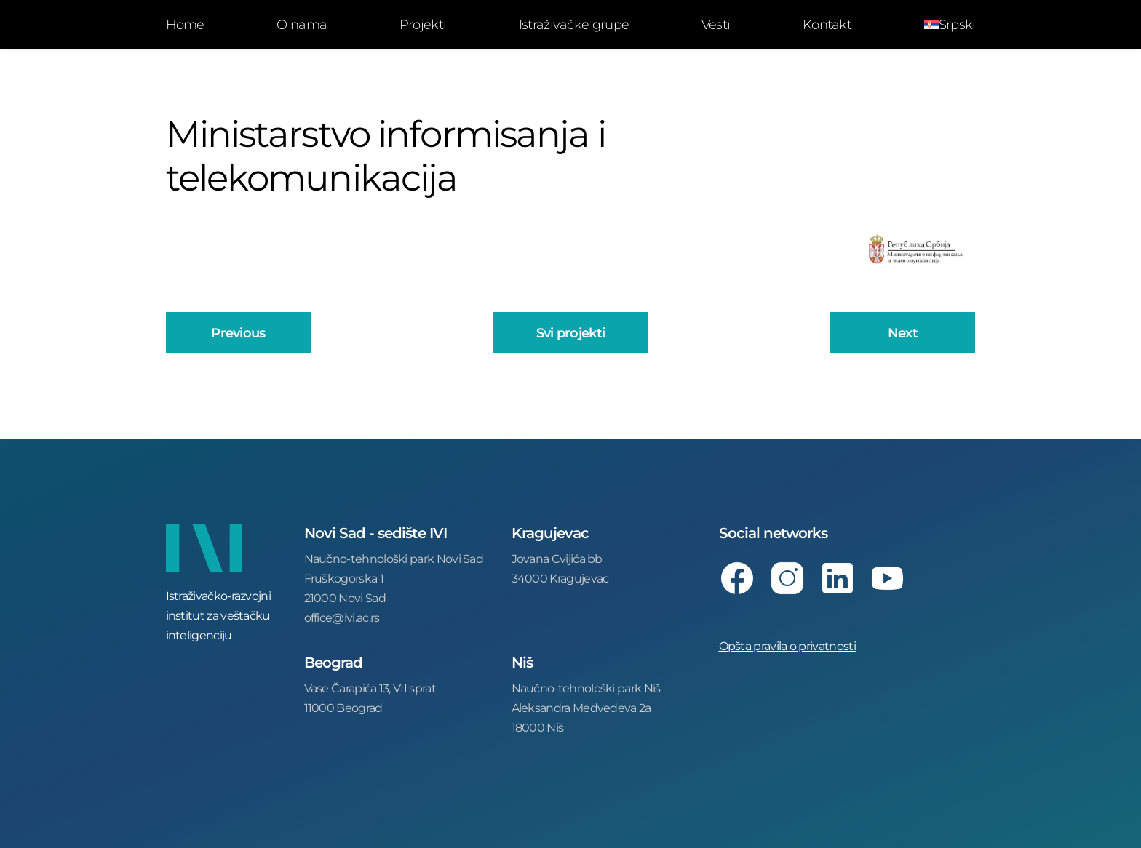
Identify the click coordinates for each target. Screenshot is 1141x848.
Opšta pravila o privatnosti (787, 645)
